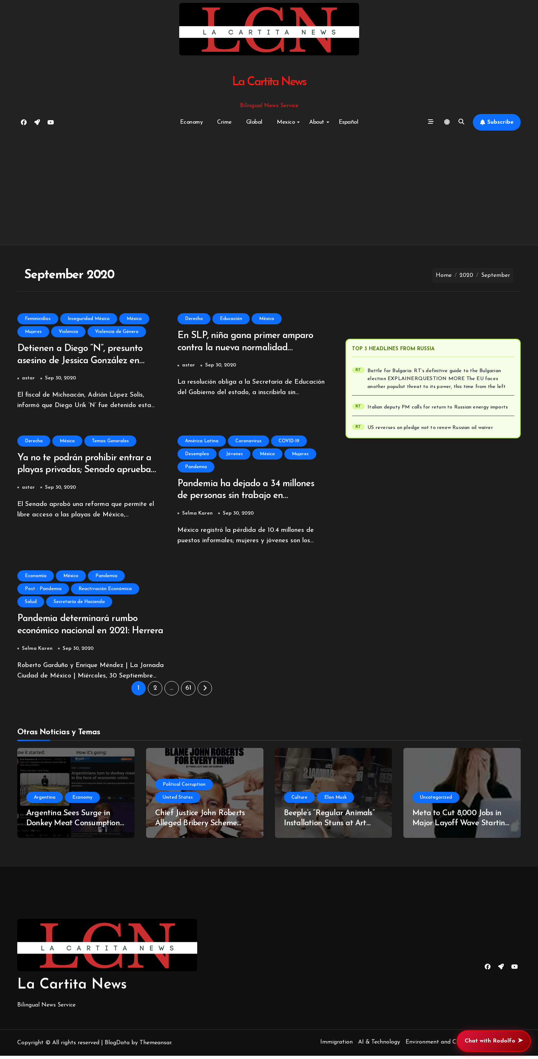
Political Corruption (184, 787)
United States (178, 800)
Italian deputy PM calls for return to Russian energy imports (437, 407)
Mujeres (33, 331)
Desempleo (197, 455)
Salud (31, 604)
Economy (191, 122)
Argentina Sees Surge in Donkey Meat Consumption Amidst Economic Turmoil (73, 826)
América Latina (201, 442)
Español (348, 122)
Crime (224, 122)
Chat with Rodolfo (494, 1041)
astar (28, 379)
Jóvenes (234, 455)
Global (254, 122)
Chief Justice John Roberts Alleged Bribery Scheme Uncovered (200, 826)
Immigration (336, 1045)
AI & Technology (379, 1045)
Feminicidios (38, 318)
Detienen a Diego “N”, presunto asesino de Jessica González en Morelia (81, 361)
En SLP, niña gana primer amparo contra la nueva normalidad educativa (248, 348)
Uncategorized (436, 800)
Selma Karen (197, 515)
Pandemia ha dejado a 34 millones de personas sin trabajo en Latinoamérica (249, 497)
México (134, 318)
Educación (231, 318)
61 (188, 691)
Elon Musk (335, 800)
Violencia (68, 331)
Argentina (44, 800)
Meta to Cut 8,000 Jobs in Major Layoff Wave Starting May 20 (461, 826)
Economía (35, 578)
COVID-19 (289, 442)
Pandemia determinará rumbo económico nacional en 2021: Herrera (80, 633)
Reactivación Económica (105, 591)
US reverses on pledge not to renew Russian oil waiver (430, 427)
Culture (299, 800)
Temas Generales (110, 442)
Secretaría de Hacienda (79, 604)
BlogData (117, 1046)
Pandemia (196, 468)
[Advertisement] (269, 188)
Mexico (288, 122)
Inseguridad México (89, 318)
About (319, 122)
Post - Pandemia (43, 591)
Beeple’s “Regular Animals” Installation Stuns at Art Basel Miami (329, 826)
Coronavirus (248, 442)
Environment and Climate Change (450, 1045)
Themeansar (155, 1046)
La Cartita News (269, 82)
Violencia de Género (117, 331)
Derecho (194, 318)
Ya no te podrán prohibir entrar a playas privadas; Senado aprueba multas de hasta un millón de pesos (90, 472)
